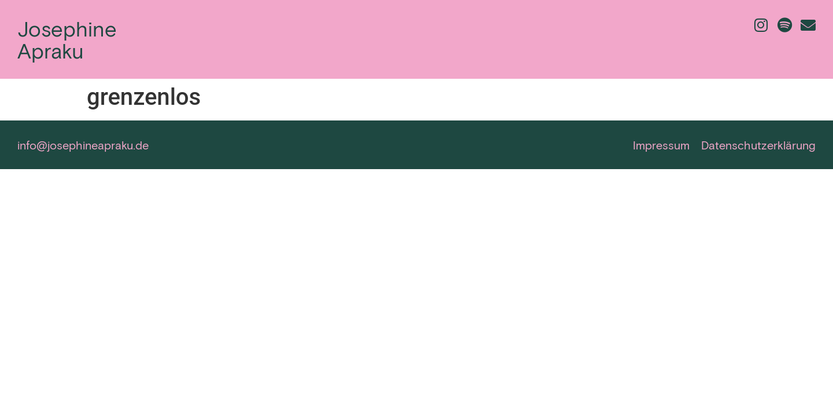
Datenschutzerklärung (758, 145)
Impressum (661, 145)
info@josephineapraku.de (83, 145)
